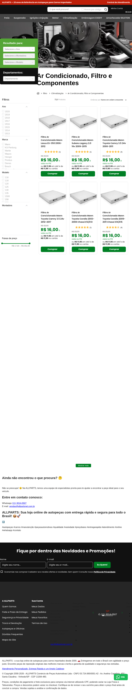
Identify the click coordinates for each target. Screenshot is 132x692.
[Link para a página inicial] (38, 93)
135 (7, 193)
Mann (7, 144)
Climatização (57, 93)
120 (7, 184)
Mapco (8, 154)
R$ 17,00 (15, 246)
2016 (7, 124)
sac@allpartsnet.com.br (61, 644)
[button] (118, 2)
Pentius (8, 160)
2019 (7, 115)
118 (7, 180)
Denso (8, 163)
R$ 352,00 (25, 246)
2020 (7, 111)
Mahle (8, 151)
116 (7, 177)
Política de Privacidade (104, 572)
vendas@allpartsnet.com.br (22, 506)
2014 (7, 130)
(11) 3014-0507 (19, 503)
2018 (7, 118)
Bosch (8, 166)
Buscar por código (92, 9)
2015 (7, 127)
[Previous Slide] (93, 613)
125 (7, 187)
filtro (45, 93)
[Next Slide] (122, 613)
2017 (7, 121)
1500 (7, 196)
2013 (7, 133)
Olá (123, 677)
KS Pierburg (10, 147)
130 (7, 190)
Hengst (8, 157)
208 (7, 199)
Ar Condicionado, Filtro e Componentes (86, 93)
